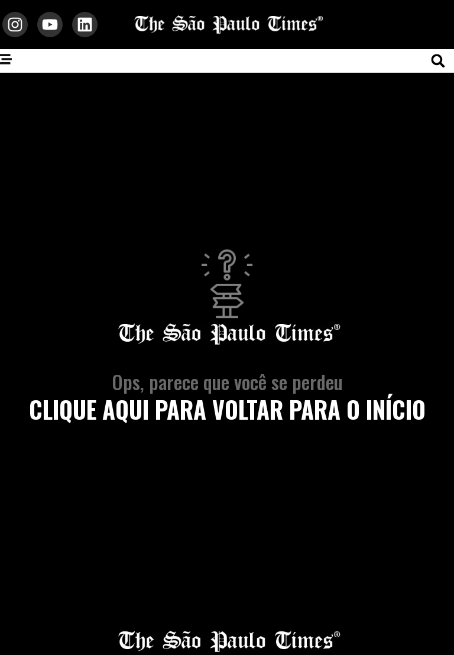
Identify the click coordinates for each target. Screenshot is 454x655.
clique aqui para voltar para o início (227, 409)
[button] (438, 61)
